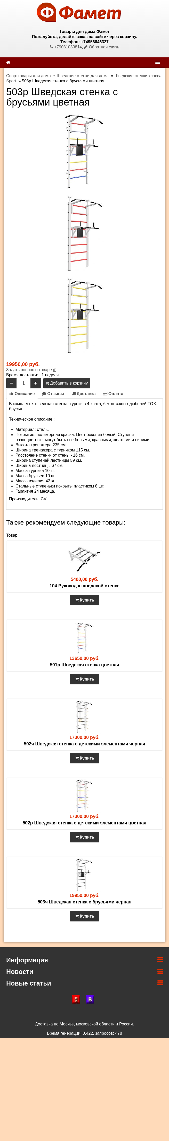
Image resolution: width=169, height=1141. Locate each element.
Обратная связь (101, 47)
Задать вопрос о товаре (29, 370)
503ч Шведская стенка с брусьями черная (85, 901)
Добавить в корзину (67, 383)
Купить (84, 600)
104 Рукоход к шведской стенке (84, 585)
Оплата (113, 393)
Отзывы (53, 393)
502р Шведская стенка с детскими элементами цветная (85, 822)
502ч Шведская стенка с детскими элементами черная (84, 743)
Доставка (83, 393)
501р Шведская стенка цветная (84, 664)
